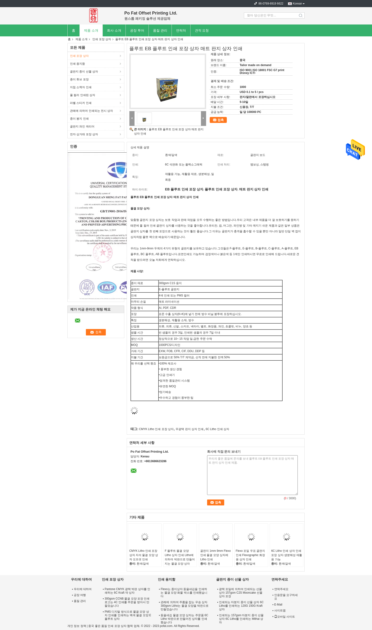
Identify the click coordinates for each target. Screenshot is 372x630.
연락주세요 (281, 589)
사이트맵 (280, 610)
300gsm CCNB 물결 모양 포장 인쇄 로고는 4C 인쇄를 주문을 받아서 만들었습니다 (127, 602)
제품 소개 (91, 30)
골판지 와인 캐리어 (82, 126)
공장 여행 (80, 595)
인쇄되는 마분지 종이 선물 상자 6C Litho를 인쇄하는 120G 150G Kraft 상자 (241, 606)
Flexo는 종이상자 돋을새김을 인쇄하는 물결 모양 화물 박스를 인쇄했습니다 (184, 592)
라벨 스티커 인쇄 (81, 103)
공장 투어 (137, 30)
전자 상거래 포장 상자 (84, 134)
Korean (297, 3)
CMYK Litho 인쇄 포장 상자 (156, 429)
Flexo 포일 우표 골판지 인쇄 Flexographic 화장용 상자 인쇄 (250, 555)
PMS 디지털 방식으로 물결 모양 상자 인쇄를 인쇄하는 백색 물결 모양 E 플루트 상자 (128, 615)
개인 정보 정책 (76, 626)
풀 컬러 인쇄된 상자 (82, 95)
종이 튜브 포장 (79, 79)
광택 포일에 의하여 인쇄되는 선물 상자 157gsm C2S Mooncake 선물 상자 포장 (240, 592)
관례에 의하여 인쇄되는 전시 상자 (91, 110)
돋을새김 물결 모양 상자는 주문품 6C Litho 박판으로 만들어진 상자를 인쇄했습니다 (184, 619)
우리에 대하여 (83, 589)
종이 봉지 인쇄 (79, 118)
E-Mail (278, 604)
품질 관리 (160, 30)
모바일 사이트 (284, 616)
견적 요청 (202, 30)
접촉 (221, 120)
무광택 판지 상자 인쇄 (190, 429)
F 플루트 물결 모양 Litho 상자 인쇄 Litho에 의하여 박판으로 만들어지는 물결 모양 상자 (180, 557)
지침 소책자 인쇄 (81, 87)
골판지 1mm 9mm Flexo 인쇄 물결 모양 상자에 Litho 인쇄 (215, 555)
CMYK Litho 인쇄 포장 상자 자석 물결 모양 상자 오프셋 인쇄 (143, 555)
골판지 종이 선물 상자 (84, 71)
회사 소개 (114, 30)
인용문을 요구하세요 (286, 596)
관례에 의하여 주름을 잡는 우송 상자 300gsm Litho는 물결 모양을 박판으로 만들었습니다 (185, 606)
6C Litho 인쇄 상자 (217, 429)
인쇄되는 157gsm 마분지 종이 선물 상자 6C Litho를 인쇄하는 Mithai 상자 (241, 619)
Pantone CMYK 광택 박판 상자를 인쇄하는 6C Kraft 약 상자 (127, 590)
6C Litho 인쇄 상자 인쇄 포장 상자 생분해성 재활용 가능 (286, 555)
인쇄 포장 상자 (101, 39)
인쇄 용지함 (77, 63)
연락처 (181, 30)
